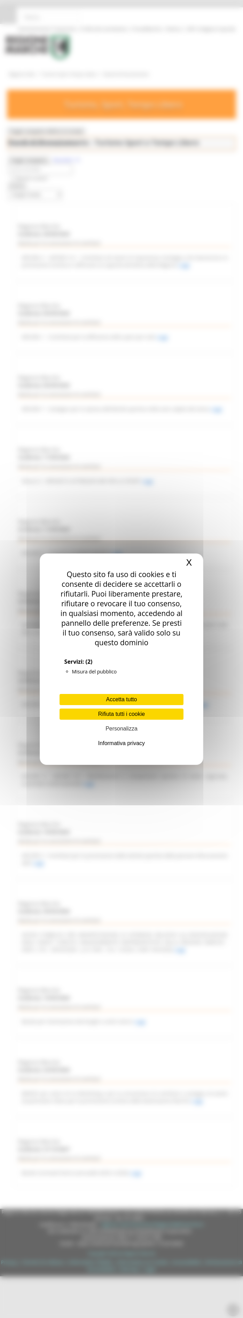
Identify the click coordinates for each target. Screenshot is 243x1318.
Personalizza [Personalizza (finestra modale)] (121, 729)
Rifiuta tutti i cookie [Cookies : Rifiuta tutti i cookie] (121, 714)
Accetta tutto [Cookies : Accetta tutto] (121, 699)
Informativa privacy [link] (121, 743)
